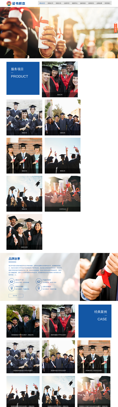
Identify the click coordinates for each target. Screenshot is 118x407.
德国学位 (78, 3)
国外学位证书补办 (36, 400)
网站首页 (47, 3)
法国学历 (70, 3)
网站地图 (39, 405)
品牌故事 (100, 3)
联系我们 (108, 3)
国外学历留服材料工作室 (106, 405)
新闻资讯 (93, 3)
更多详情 (16, 213)
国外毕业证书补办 (56, 400)
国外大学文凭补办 (46, 400)
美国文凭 (62, 3)
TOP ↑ (109, 388)
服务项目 (85, 3)
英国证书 (55, 3)
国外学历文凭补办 (26, 400)
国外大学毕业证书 (16, 400)
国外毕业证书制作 (66, 400)
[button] (56, 56)
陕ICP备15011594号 (32, 405)
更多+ (108, 334)
